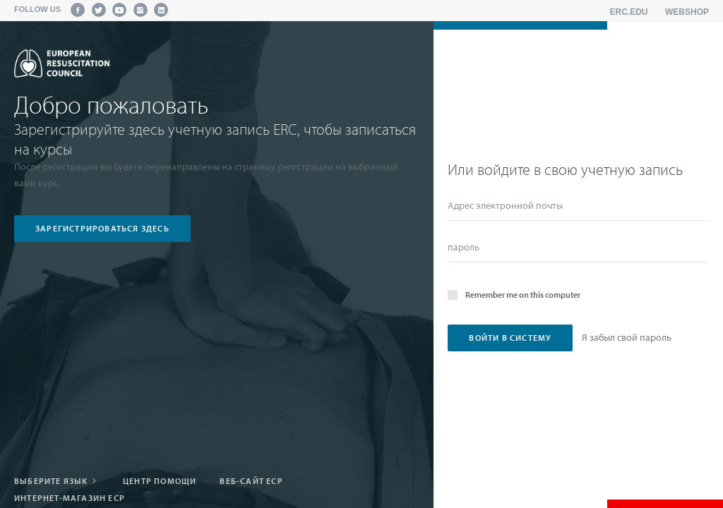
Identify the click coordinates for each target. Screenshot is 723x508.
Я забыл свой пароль (626, 337)
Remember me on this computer (514, 294)
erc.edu (629, 12)
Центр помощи (159, 481)
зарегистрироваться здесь (102, 228)
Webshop (687, 12)
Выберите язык (57, 481)
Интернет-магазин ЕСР (69, 497)
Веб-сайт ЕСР (251, 481)
